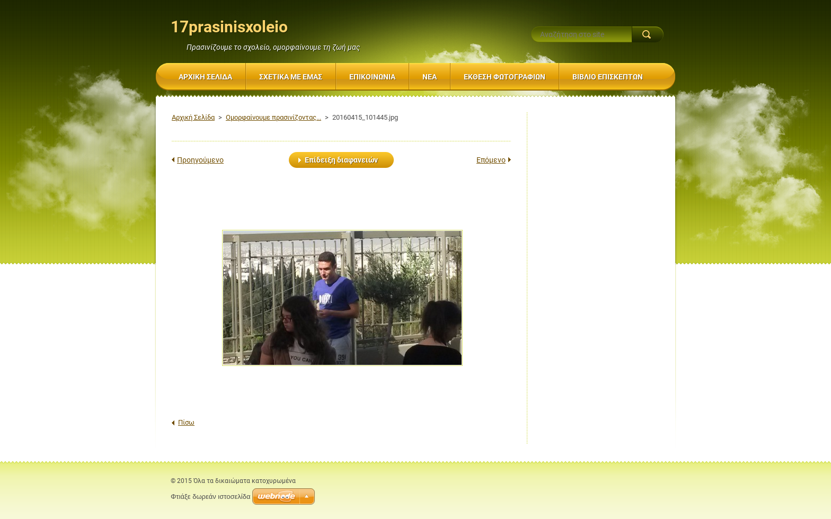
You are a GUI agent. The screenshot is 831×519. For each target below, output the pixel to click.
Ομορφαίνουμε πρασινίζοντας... (273, 117)
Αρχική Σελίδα (193, 117)
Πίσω (186, 422)
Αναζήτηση (648, 34)
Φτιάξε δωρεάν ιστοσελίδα (210, 496)
